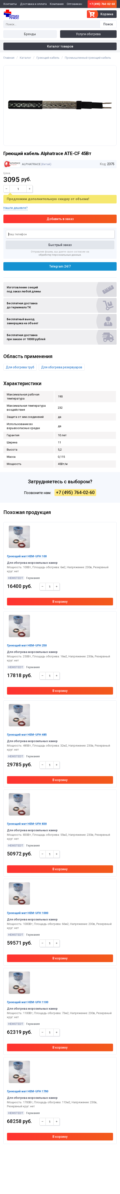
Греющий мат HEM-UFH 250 (27, 645)
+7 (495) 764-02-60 (102, 4)
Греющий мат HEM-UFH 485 (27, 734)
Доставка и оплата (33, 4)
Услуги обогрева (88, 34)
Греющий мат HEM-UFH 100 (27, 556)
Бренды (30, 34)
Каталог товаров (60, 46)
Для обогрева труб (20, 367)
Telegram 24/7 (60, 266)
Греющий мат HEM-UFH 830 (27, 823)
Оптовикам (74, 4)
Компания (56, 4)
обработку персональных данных (59, 254)
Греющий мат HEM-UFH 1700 (27, 1091)
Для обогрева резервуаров (61, 367)
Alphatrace (22, 164)
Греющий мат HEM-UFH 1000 (27, 913)
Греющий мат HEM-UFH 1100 (27, 1002)
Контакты (10, 4)
